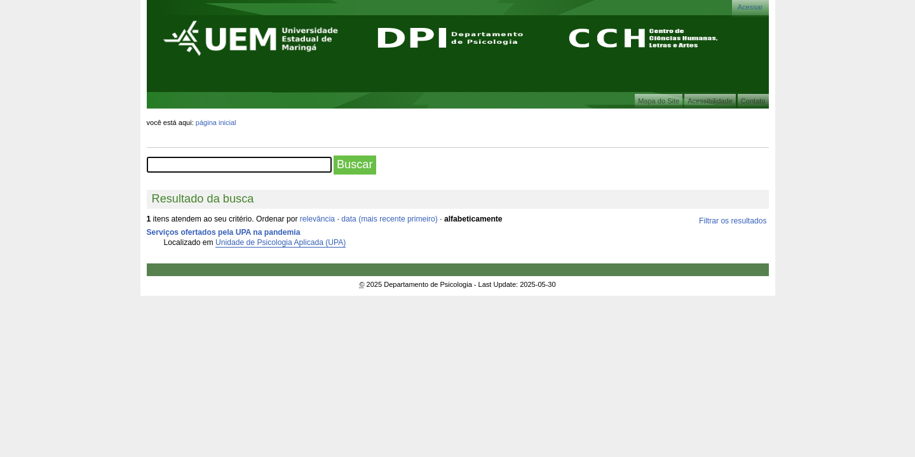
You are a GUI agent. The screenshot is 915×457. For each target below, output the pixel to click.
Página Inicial (216, 122)
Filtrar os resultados (732, 220)
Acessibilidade (710, 101)
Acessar (750, 7)
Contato (753, 101)
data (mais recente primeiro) (389, 219)
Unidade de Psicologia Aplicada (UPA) (280, 242)
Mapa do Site (658, 101)
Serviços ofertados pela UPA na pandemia (224, 232)
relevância (317, 219)
